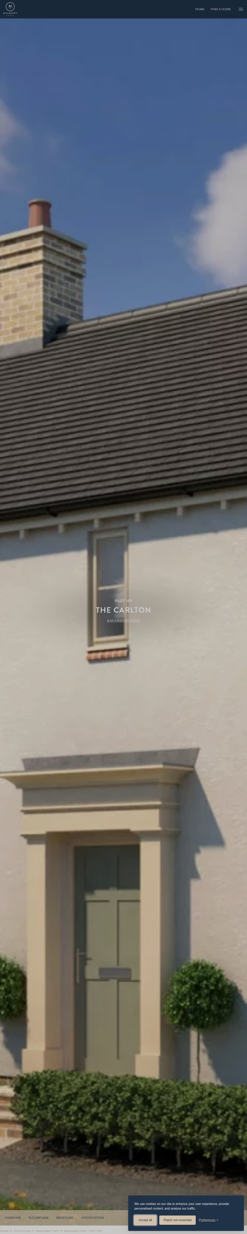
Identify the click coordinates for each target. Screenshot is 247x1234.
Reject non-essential (177, 1220)
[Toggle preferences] (208, 1220)
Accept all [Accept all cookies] (145, 1220)
